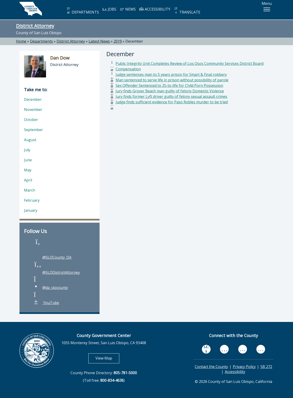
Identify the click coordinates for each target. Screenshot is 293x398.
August (30, 139)
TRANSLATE (187, 10)
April (28, 180)
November (33, 109)
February (32, 200)
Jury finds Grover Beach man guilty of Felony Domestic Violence (170, 90)
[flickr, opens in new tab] (242, 349)
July (27, 149)
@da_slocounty (50, 287)
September (33, 129)
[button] (266, 9)
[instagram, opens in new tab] (260, 349)
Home (21, 41)
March (29, 190)
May (27, 170)
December (134, 41)
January (30, 210)
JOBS (109, 9)
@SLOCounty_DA (52, 257)
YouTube (46, 302)
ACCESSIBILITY (154, 9)
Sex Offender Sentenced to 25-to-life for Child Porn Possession (169, 85)
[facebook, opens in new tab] (206, 349)
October (31, 119)
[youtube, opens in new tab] (224, 349)
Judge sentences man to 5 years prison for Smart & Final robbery (171, 74)
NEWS (128, 9)
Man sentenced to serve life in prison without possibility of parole (172, 79)
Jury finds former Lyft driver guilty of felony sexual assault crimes (171, 96)
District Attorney (35, 25)
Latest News (99, 41)
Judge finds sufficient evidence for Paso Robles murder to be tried (172, 101)
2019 (118, 41)
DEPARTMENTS (82, 10)
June (28, 159)
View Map (107, 358)
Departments (41, 41)
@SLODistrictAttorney (56, 272)
